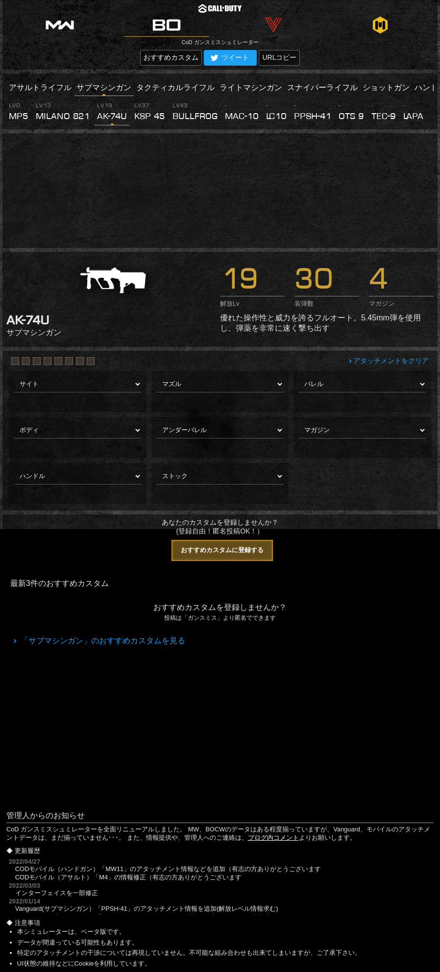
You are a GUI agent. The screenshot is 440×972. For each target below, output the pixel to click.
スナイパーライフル (322, 87)
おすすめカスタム (171, 57)
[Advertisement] (220, 190)
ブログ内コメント (273, 837)
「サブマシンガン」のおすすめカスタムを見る (102, 640)
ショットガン (386, 87)
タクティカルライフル (175, 87)
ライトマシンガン (251, 87)
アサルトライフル (40, 87)
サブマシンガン (103, 87)
